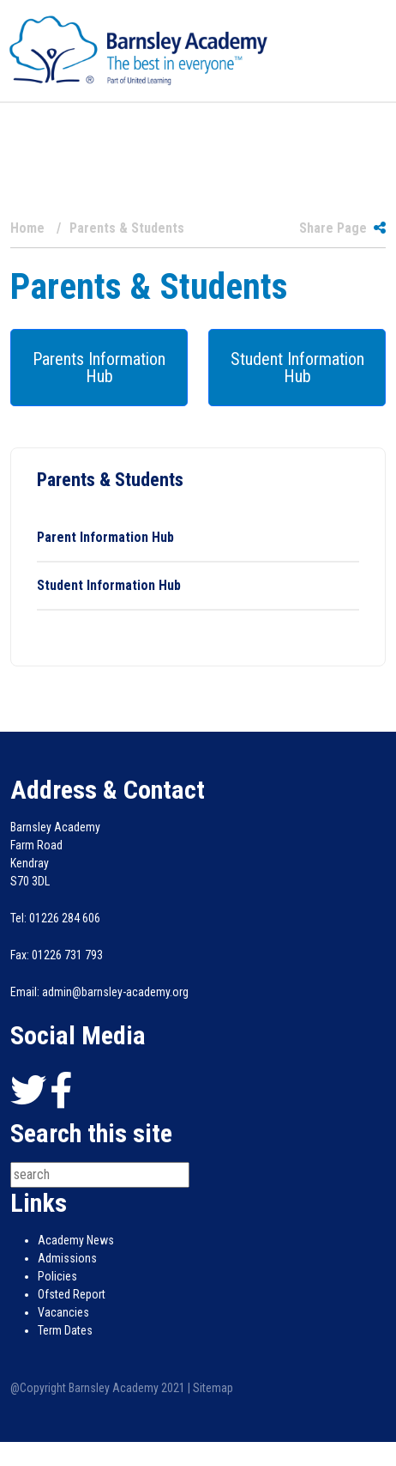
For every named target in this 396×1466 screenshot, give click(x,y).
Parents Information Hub (99, 367)
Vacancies (63, 1312)
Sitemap (213, 1388)
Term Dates (65, 1330)
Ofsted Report (71, 1294)
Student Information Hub (297, 367)
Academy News (76, 1240)
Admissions (67, 1258)
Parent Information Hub (105, 537)
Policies (57, 1276)
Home (27, 228)
